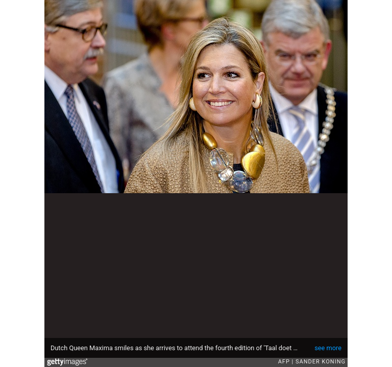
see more (327, 348)
